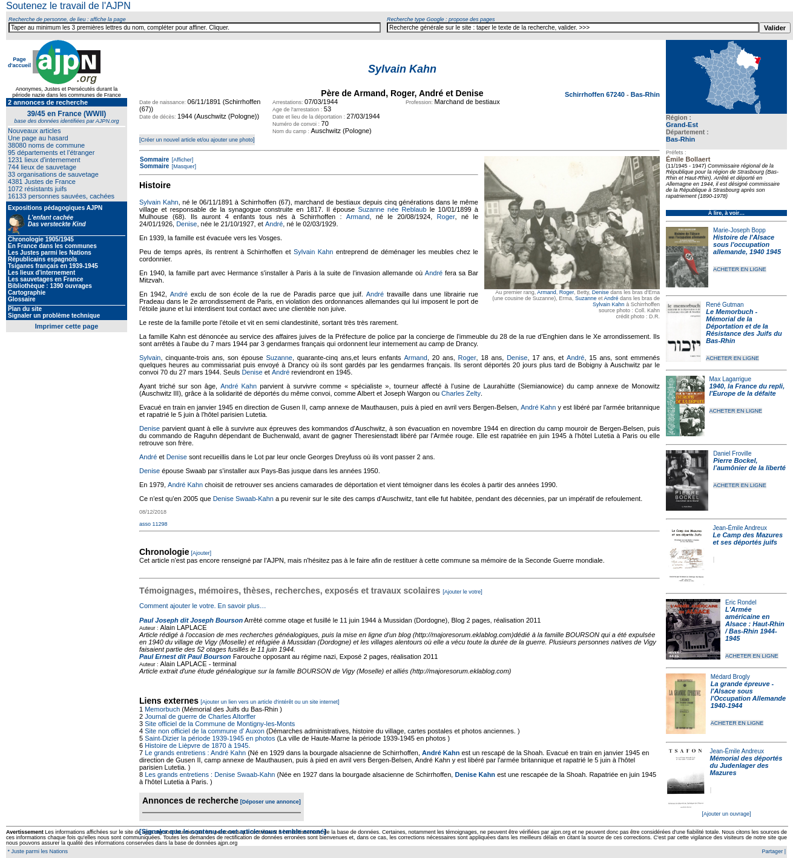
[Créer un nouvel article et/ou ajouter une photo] (197, 140)
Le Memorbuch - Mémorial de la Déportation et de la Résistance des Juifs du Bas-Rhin (743, 326)
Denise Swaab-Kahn (243, 498)
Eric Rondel (741, 602)
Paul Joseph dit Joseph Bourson (191, 620)
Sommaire (154, 159)
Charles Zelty (461, 393)
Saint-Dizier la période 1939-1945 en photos (210, 738)
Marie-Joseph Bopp (739, 230)
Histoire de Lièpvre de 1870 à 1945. (197, 745)
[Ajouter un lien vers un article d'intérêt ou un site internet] (269, 702)
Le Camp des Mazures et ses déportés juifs (748, 538)
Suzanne (586, 298)
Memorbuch (162, 709)
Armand (546, 292)
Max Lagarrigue (730, 379)
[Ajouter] (201, 553)
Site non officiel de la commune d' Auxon (205, 731)
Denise (600, 292)
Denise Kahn (475, 774)
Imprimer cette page (67, 326)
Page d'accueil (19, 62)
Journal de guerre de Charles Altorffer (200, 716)
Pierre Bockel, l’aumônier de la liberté (749, 464)
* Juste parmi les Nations (37, 851)
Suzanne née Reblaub (392, 209)
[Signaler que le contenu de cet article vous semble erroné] (232, 831)
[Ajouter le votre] (462, 592)
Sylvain (149, 357)
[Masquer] (183, 166)
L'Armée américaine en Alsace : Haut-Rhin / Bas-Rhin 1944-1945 (755, 624)
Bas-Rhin (680, 139)
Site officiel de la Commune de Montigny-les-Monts (220, 723)
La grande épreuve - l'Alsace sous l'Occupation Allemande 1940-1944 (748, 694)
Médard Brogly (730, 676)
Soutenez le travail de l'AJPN (68, 6)
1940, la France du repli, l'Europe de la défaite (747, 389)
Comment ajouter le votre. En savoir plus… (202, 605)
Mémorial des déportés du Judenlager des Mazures (746, 765)
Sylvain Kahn (609, 304)
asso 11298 (153, 524)
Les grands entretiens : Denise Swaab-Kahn (210, 774)
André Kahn (238, 386)
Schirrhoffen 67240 (596, 94)
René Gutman (724, 304)
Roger (566, 292)
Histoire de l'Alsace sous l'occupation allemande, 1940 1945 (747, 244)
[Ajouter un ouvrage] (726, 814)
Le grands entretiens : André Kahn (195, 752)
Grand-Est (682, 124)
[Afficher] (181, 160)
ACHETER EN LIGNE (739, 269)
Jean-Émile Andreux (740, 528)
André (611, 298)
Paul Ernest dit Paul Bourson (185, 656)
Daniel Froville (732, 453)
